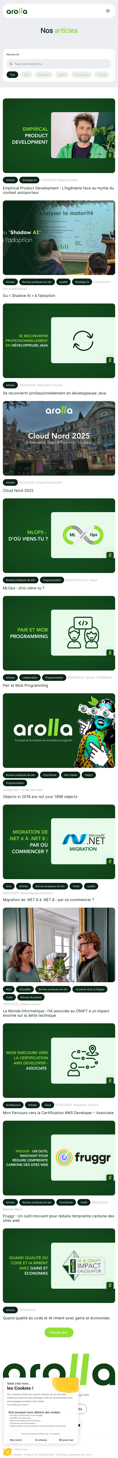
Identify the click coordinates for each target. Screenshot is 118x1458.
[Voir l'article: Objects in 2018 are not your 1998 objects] (59, 746)
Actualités (43, 74)
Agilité (61, 74)
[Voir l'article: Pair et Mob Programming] (59, 642)
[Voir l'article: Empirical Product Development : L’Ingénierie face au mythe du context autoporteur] (59, 146)
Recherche (13, 54)
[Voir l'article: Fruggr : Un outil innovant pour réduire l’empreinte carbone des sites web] (59, 1172)
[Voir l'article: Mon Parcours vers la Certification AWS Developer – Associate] (59, 1069)
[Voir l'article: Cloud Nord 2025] (59, 447)
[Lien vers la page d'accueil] (17, 11)
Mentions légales (12, 1454)
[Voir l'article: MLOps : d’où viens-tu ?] (59, 544)
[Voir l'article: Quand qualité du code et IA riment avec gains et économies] (59, 1274)
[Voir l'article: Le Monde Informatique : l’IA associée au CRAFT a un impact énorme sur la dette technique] (59, 963)
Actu (26, 74)
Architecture (81, 74)
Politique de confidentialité (39, 1454)
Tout (12, 74)
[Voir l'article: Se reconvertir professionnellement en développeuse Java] (59, 349)
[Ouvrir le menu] (107, 10)
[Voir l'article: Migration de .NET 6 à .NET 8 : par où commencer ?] (59, 853)
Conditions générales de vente (73, 1454)
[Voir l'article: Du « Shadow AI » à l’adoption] (59, 249)
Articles (102, 74)
